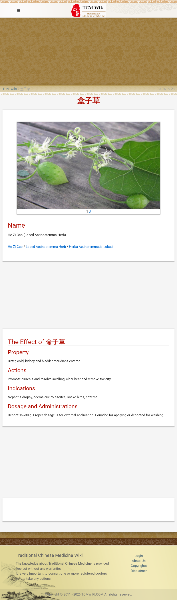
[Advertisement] (88, 51)
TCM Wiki (9, 89)
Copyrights (139, 566)
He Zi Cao (15, 247)
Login (139, 556)
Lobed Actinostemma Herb (46, 247)
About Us (139, 561)
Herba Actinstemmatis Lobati (91, 247)
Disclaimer (139, 571)
